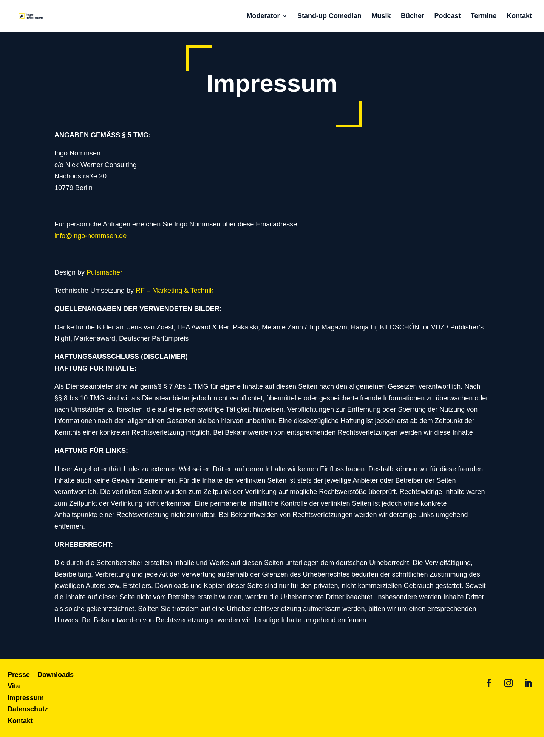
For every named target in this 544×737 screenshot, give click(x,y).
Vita (14, 686)
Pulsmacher (104, 272)
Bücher (412, 16)
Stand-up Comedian (329, 16)
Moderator (263, 16)
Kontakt (519, 16)
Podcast (447, 16)
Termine (484, 16)
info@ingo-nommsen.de (90, 236)
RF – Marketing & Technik (174, 290)
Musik (381, 16)
